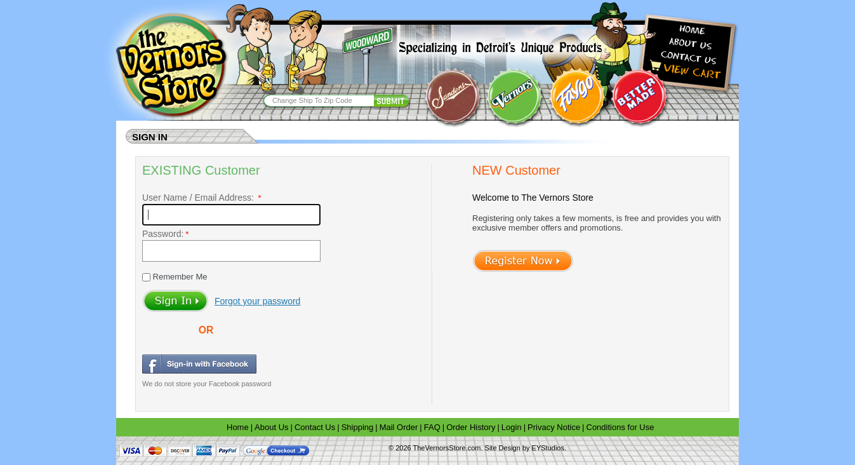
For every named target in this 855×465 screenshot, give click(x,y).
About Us (271, 427)
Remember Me (179, 276)
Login (511, 427)
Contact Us (315, 427)
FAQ (432, 427)
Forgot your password (257, 301)
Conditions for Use (620, 427)
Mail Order (399, 427)
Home (238, 427)
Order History (470, 427)
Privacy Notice (553, 427)
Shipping (357, 427)
